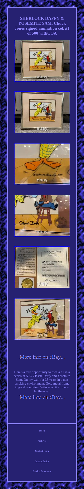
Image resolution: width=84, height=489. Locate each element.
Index (42, 430)
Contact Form (42, 450)
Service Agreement (42, 471)
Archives (42, 440)
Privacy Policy (42, 461)
